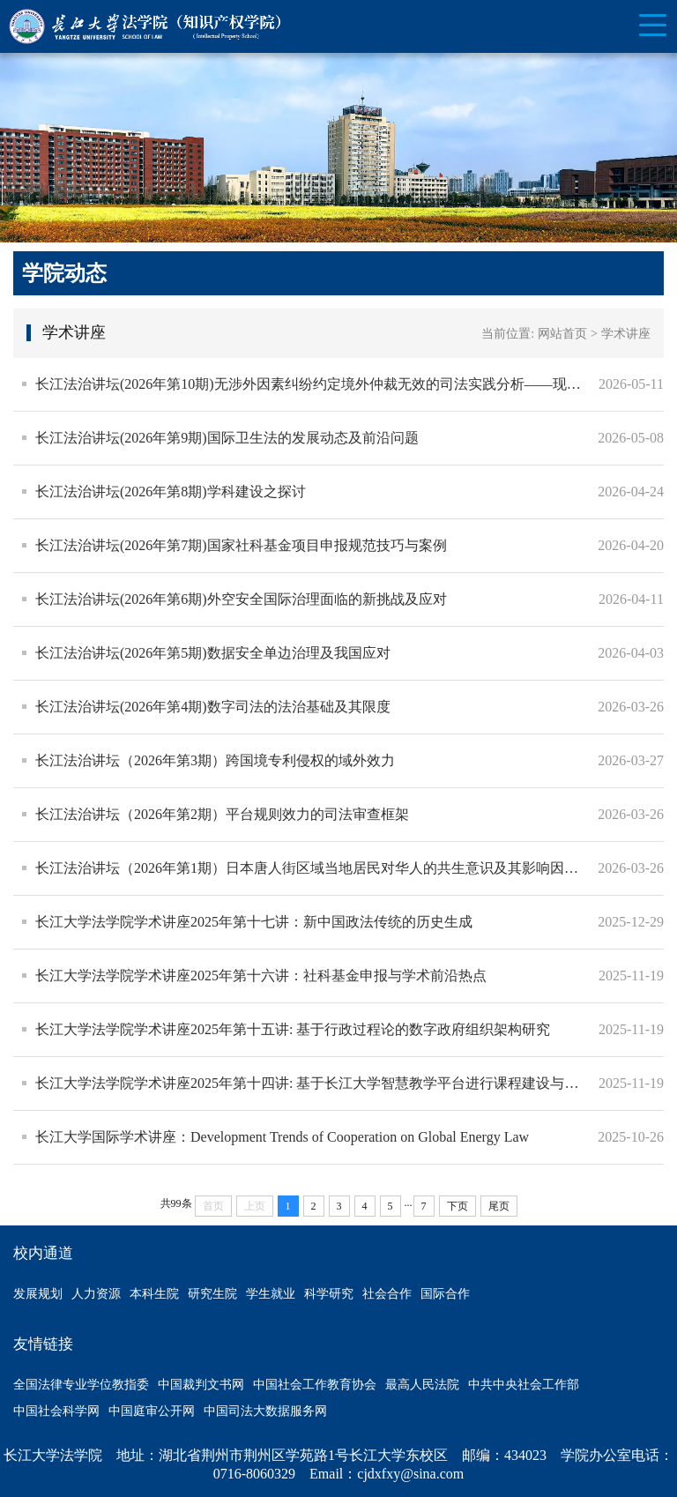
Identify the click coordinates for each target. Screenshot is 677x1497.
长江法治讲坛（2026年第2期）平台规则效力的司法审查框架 (222, 814)
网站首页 (562, 333)
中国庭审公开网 (151, 1411)
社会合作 (387, 1293)
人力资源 (96, 1293)
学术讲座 (626, 333)
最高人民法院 (422, 1384)
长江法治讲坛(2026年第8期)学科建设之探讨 (170, 491)
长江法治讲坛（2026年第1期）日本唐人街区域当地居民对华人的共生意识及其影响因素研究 (312, 867)
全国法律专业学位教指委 (81, 1384)
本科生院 (154, 1293)
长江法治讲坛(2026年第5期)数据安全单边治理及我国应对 (213, 652)
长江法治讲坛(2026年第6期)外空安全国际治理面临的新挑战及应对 (241, 599)
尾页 (499, 1206)
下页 (457, 1206)
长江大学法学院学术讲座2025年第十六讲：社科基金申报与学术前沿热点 (261, 975)
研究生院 (212, 1293)
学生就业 (270, 1293)
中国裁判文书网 (201, 1384)
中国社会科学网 (56, 1411)
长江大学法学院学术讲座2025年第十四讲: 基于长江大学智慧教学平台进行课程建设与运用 (312, 1083)
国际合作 (445, 1293)
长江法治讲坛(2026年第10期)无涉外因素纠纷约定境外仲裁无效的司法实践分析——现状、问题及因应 (312, 383)
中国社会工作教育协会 (314, 1384)
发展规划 (38, 1293)
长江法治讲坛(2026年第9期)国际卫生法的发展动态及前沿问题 (227, 437)
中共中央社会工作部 (523, 1384)
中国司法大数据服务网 (265, 1411)
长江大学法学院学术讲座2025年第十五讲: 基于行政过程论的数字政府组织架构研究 (292, 1029)
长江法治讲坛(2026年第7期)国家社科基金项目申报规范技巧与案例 (241, 545)
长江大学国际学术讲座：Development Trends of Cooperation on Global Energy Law (282, 1136)
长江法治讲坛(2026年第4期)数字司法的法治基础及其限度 (213, 706)
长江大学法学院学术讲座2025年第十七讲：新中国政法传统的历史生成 (253, 921)
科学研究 (328, 1293)
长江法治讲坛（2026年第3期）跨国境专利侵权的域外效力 (215, 760)
